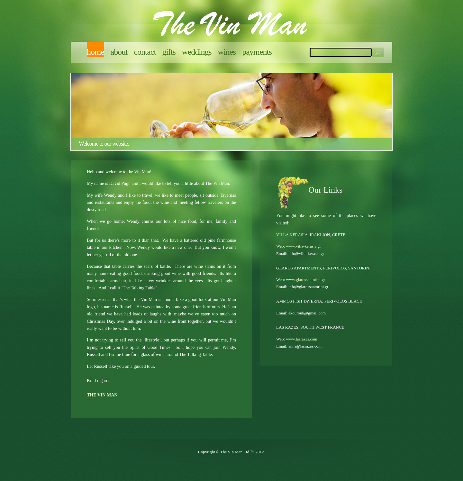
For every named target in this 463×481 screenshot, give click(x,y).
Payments (257, 52)
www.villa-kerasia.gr (303, 246)
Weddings (197, 52)
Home (95, 52)
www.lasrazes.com (301, 339)
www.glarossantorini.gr (305, 279)
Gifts (169, 52)
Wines (227, 52)
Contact (145, 52)
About (119, 52)
